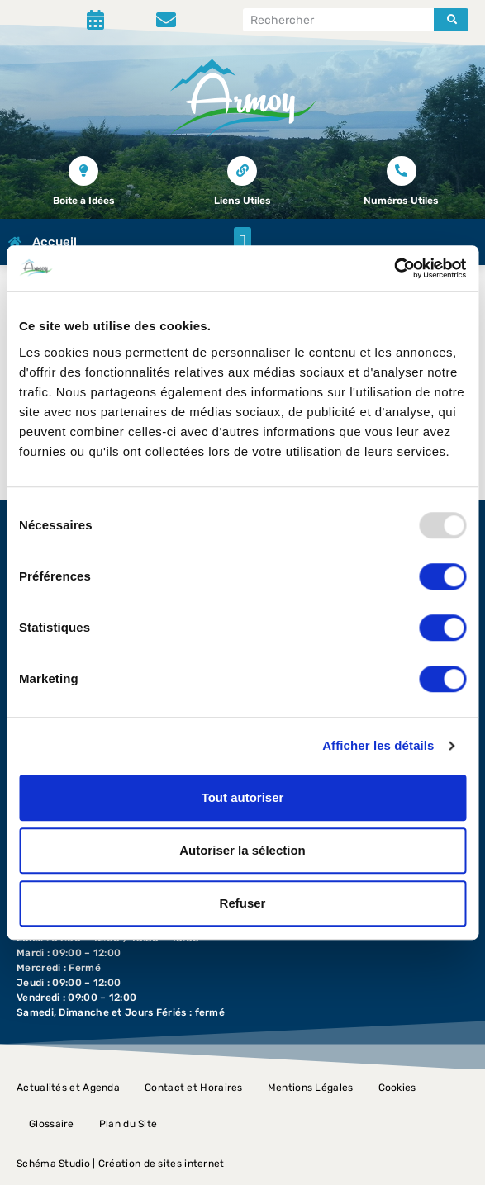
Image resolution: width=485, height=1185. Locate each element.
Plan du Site (128, 1124)
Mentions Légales (311, 1087)
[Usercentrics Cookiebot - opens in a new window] (393, 268)
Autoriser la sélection (242, 850)
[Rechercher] (451, 19)
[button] (242, 242)
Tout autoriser (243, 797)
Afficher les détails (378, 745)
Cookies (397, 1087)
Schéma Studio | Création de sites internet (121, 1163)
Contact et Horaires (194, 1087)
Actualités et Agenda (68, 1087)
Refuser (243, 903)
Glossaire (51, 1124)
